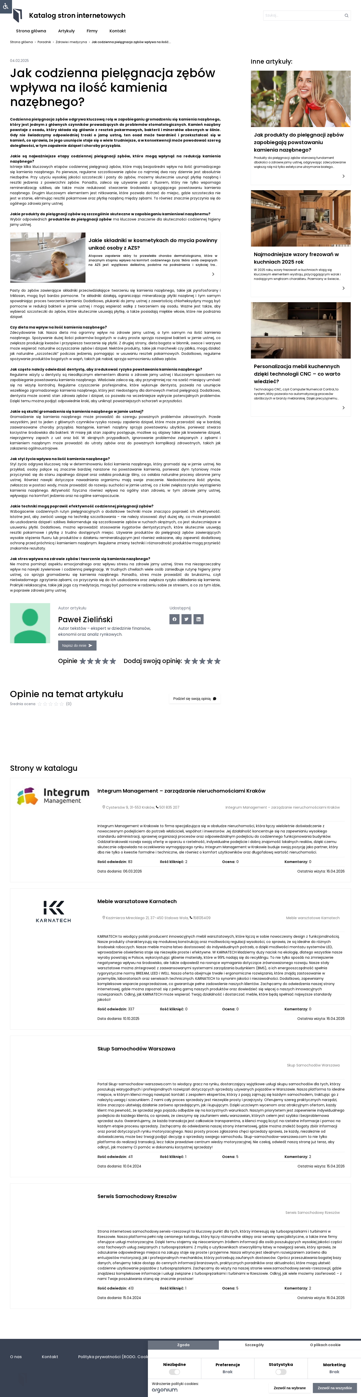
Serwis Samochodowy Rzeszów (137, 1201)
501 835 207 (169, 812)
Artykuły (66, 31)
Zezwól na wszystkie (335, 1388)
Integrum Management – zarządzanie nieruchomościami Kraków (181, 795)
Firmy (92, 31)
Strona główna (31, 31)
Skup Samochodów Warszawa (136, 1053)
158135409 (202, 922)
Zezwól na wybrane (290, 1388)
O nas (16, 1357)
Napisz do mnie (80, 645)
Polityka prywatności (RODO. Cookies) (117, 1357)
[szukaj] (307, 16)
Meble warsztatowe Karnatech (137, 906)
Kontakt (118, 31)
